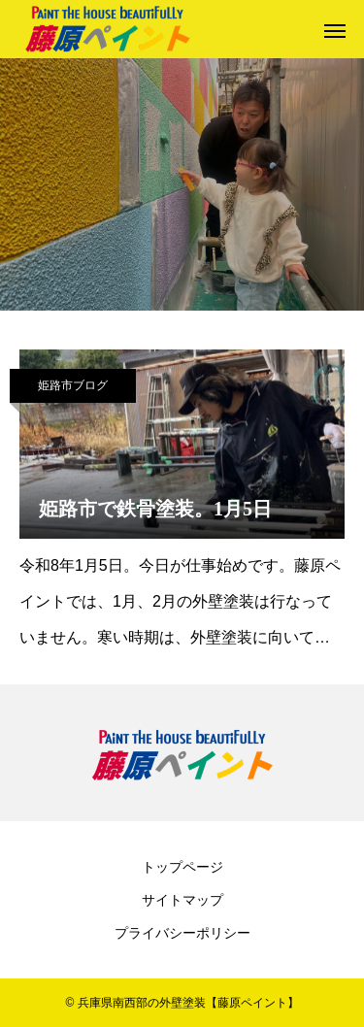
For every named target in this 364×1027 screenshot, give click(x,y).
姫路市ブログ (73, 385)
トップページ (182, 867)
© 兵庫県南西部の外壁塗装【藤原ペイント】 (181, 1003)
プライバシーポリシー (182, 933)
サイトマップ (182, 900)
